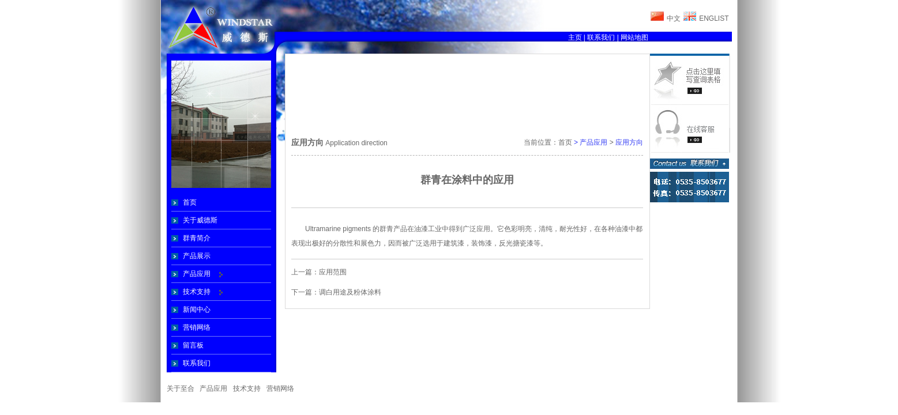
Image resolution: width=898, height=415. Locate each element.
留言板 (193, 345)
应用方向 (629, 142)
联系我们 (601, 37)
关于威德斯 (200, 220)
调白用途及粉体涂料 (350, 292)
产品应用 (197, 274)
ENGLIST (713, 18)
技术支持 (197, 292)
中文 (674, 18)
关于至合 (180, 388)
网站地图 (634, 37)
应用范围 (333, 272)
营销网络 (197, 327)
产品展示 (197, 256)
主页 (575, 37)
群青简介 (197, 238)
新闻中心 (197, 309)
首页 (190, 202)
